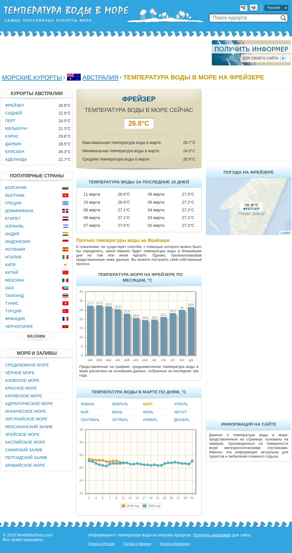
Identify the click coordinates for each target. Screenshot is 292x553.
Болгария (15, 187)
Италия (13, 257)
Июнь (117, 412)
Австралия (101, 77)
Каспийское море (25, 442)
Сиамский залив (23, 450)
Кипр (10, 265)
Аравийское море (25, 465)
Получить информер (212, 535)
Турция (13, 311)
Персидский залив (26, 457)
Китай (11, 272)
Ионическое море (25, 411)
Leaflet (285, 233)
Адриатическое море (29, 403)
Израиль (14, 226)
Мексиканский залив (28, 426)
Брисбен (14, 151)
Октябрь (120, 420)
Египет (13, 218)
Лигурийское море (26, 419)
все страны (36, 336)
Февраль (120, 404)
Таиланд (14, 295)
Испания (15, 249)
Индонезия (17, 241)
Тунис (12, 303)
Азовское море (22, 380)
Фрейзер (14, 105)
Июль (148, 412)
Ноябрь (150, 420)
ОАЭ (9, 288)
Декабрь (182, 420)
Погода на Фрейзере (249, 172)
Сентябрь (90, 420)
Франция (15, 318)
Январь (88, 404)
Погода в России (101, 544)
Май (84, 412)
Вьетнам (15, 195)
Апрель (181, 404)
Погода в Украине (137, 544)
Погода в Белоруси (175, 544)
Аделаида (16, 159)
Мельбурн (16, 128)
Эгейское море (22, 434)
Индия (12, 234)
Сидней (13, 113)
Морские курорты (32, 77)
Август (180, 412)
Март (148, 404)
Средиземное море (27, 365)
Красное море (21, 388)
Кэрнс (12, 136)
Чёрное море (20, 372)
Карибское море (23, 396)
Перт (10, 121)
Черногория (19, 326)
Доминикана (19, 211)
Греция (13, 203)
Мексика (14, 280)
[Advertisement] (104, 53)
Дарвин (13, 144)
